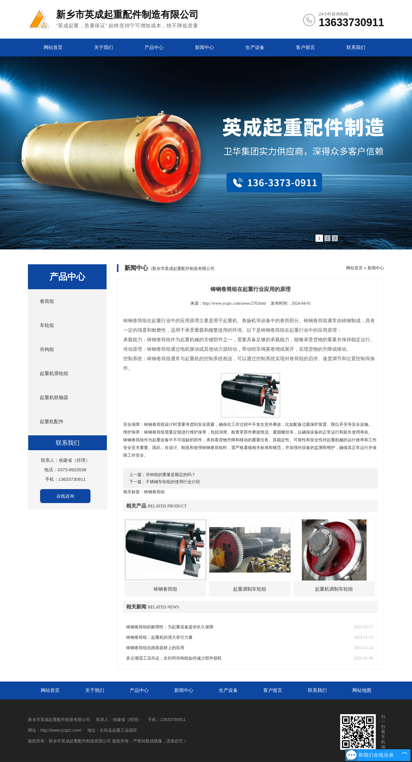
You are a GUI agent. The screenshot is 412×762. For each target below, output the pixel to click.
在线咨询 (65, 496)
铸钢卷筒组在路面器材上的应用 (155, 648)
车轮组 (47, 325)
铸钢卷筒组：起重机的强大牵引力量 (159, 637)
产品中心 (154, 47)
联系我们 (355, 47)
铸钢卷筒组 (165, 589)
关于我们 (103, 47)
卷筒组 (47, 301)
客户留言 (305, 47)
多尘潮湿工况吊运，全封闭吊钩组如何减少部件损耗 (174, 658)
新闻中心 (204, 47)
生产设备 (254, 47)
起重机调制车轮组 (334, 589)
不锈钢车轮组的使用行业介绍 (173, 482)
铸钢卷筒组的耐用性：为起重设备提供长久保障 (169, 627)
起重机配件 (52, 421)
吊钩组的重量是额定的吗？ (171, 474)
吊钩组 (47, 349)
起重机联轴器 (54, 397)
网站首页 (53, 47)
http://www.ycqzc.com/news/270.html (234, 303)
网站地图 (361, 690)
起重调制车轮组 (249, 589)
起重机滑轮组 (54, 373)
